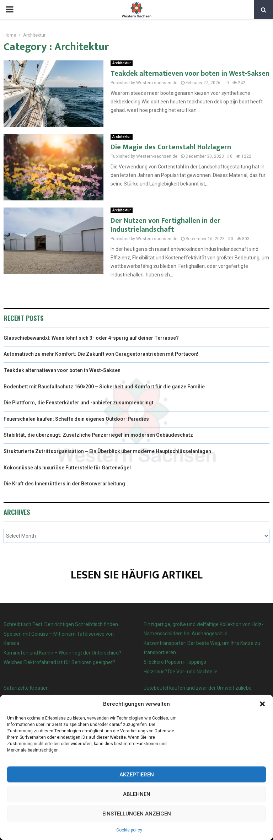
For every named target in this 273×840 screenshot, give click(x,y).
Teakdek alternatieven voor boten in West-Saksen (190, 74)
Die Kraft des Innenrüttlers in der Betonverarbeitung (64, 483)
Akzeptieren (136, 774)
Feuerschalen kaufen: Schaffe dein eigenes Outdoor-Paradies (76, 419)
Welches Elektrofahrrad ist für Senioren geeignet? (59, 662)
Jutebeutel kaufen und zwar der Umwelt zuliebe (198, 688)
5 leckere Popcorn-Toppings (175, 662)
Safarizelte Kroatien (27, 688)
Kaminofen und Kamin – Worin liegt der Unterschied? (62, 653)
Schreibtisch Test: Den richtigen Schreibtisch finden (61, 624)
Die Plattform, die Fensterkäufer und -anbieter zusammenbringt (79, 402)
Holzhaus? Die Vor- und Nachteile (181, 671)
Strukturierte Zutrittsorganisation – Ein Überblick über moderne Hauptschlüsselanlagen (107, 451)
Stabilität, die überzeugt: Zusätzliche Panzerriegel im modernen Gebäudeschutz (98, 435)
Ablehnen (136, 794)
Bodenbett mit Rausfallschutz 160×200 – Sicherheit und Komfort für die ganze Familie (104, 386)
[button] (262, 703)
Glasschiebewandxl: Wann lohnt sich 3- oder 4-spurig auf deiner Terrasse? (91, 338)
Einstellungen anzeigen (136, 814)
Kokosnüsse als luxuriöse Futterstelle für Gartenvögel (67, 467)
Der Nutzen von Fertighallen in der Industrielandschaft (165, 225)
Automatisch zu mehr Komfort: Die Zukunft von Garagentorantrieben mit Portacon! (101, 354)
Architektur (121, 63)
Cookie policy (129, 830)
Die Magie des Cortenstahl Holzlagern (171, 147)
